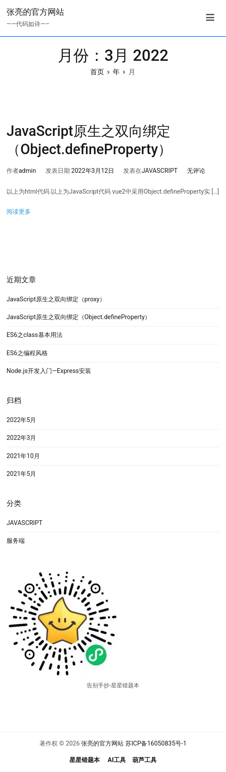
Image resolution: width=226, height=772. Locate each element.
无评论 (196, 171)
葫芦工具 (144, 760)
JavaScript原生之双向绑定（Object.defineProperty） (79, 317)
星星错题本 (84, 760)
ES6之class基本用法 (34, 335)
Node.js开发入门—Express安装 (49, 371)
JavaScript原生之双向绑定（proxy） (56, 299)
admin (27, 171)
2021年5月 (21, 474)
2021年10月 (23, 456)
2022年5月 (21, 420)
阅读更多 (19, 211)
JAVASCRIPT (159, 171)
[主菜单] (210, 17)
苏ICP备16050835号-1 (156, 743)
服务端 (16, 540)
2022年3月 (21, 438)
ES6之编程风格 (27, 353)
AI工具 (117, 760)
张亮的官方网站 (35, 12)
